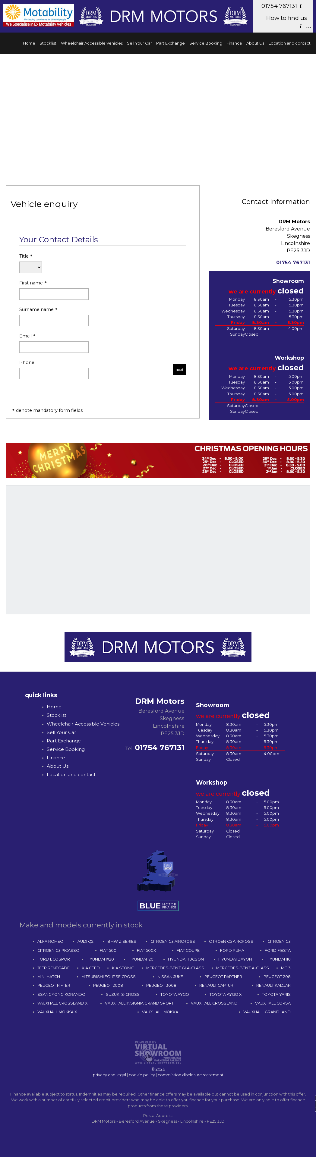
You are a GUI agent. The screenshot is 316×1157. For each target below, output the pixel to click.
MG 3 (286, 968)
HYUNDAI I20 (140, 959)
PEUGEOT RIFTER (53, 985)
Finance (234, 43)
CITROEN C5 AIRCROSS (231, 941)
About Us (255, 43)
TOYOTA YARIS (276, 994)
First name (54, 290)
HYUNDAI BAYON (235, 959)
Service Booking (205, 43)
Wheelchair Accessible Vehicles (92, 43)
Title (30, 263)
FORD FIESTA (278, 950)
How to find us (286, 22)
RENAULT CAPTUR (216, 985)
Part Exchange (170, 43)
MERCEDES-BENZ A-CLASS (242, 968)
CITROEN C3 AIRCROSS (172, 941)
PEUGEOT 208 (277, 976)
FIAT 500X (146, 950)
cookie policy (142, 1075)
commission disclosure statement (190, 1075)
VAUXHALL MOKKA (160, 1012)
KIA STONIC (123, 968)
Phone (54, 369)
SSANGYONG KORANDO (61, 994)
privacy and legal (109, 1075)
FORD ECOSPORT (54, 959)
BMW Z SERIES (121, 941)
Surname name (54, 316)
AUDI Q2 (85, 941)
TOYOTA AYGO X (226, 994)
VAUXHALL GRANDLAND (267, 1012)
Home (29, 43)
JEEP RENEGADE (53, 968)
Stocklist (48, 43)
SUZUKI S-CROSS (123, 994)
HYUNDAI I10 (279, 959)
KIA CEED (91, 968)
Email (54, 343)
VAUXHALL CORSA (273, 1003)
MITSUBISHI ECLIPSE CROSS (108, 976)
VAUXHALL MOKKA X (57, 1012)
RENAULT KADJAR (273, 985)
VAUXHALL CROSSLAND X (62, 1003)
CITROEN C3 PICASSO (58, 950)
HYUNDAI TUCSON (186, 959)
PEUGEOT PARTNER (223, 976)
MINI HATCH (48, 976)
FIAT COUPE (188, 950)
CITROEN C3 (279, 941)
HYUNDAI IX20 (100, 959)
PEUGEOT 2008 (108, 985)
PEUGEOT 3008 (161, 985)
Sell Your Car (139, 43)
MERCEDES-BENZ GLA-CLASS (175, 968)
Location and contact (290, 43)
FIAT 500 (108, 950)
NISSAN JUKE (170, 976)
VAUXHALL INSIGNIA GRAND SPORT (139, 1003)
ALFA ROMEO (50, 941)
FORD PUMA (232, 950)
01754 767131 (284, 5)
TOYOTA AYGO (174, 994)
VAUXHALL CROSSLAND (214, 1003)
